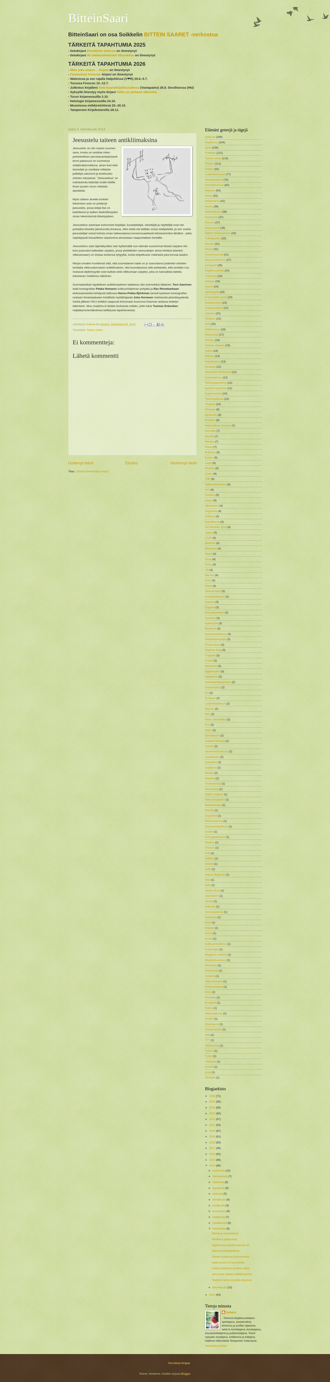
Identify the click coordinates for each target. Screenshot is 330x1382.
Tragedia (210, 655)
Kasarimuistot (213, 302)
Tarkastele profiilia (216, 1345)
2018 (212, 1142)
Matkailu (210, 190)
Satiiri (208, 730)
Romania (210, 997)
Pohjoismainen (214, 986)
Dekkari (209, 340)
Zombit (209, 1066)
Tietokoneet (212, 1045)
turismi (209, 286)
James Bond (212, 890)
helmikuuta (219, 1228)
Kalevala (210, 906)
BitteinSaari (98, 18)
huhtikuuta (219, 1217)
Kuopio (209, 457)
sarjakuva (211, 767)
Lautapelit (211, 265)
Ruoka (209, 1008)
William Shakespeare (217, 233)
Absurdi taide (213, 591)
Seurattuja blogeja (179, 1363)
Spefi (208, 147)
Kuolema (210, 618)
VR (207, 569)
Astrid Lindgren (214, 794)
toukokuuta (219, 1211)
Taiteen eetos (95, 330)
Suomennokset (214, 254)
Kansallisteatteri (214, 612)
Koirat (208, 933)
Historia (209, 356)
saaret (209, 500)
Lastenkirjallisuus (215, 703)
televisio (210, 778)
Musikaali (210, 628)
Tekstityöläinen (214, 179)
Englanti (210, 607)
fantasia (209, 281)
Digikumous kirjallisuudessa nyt (230, 1245)
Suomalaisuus (213, 377)
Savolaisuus (212, 735)
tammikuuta (219, 1287)
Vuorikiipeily (212, 756)
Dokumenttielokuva (216, 826)
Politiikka (210, 152)
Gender (209, 243)
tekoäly (209, 772)
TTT (207, 1040)
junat (208, 1072)
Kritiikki (209, 169)
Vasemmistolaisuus (216, 751)
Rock (208, 992)
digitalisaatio (212, 671)
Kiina (208, 922)
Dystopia (210, 366)
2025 (212, 1101)
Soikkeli (231, 1312)
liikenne (209, 575)
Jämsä (209, 901)
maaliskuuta (220, 1222)
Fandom (210, 494)
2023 (212, 1113)
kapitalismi (211, 676)
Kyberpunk (211, 623)
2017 (212, 1148)
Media (208, 195)
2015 (212, 1159)
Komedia (210, 430)
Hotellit (209, 863)
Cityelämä (211, 815)
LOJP (208, 537)
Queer (209, 473)
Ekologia (210, 409)
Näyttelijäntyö (213, 211)
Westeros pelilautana (224, 1239)
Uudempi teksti (80, 463)
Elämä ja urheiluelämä (225, 1233)
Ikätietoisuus (212, 329)
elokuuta (217, 1193)
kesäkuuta (218, 1205)
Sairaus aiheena (215, 345)
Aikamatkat (211, 789)
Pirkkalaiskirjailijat (215, 639)
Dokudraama (213, 687)
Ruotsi (209, 447)
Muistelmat (211, 970)
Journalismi (212, 895)
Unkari (209, 660)
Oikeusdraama (214, 981)
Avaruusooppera (215, 799)
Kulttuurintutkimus (215, 943)
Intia (207, 879)
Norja (208, 559)
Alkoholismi (212, 505)
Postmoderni (212, 644)
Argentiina (211, 511)
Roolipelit (210, 1002)
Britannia (210, 452)
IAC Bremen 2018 (215, 527)
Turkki (208, 1056)
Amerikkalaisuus (215, 596)
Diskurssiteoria (214, 821)
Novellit (209, 436)
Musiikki (210, 468)
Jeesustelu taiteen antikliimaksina (232, 1274)
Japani (209, 532)
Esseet (209, 831)
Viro (207, 489)
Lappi (208, 463)
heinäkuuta (219, 1199)
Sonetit (209, 1018)
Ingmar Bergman (215, 874)
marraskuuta (220, 1176)
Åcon (208, 580)
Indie (208, 869)
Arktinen (210, 516)
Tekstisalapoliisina (216, 382)
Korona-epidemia (215, 259)
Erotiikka (210, 420)
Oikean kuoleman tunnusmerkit (230, 1256)
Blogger (185, 1373)
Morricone (211, 965)
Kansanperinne (214, 911)
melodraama (212, 361)
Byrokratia (211, 414)
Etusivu (131, 463)
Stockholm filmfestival (218, 372)
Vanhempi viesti (183, 463)
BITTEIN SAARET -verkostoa (181, 34)
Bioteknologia (213, 805)
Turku (208, 564)
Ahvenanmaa (213, 783)
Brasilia (209, 810)
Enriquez (210, 698)
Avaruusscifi (212, 227)
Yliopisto (210, 404)
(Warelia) (137, 92)
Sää (207, 1034)
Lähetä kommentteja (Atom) (92, 471)
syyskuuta (218, 1188)
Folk (207, 853)
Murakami (211, 548)
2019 (212, 1136)
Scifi (207, 323)
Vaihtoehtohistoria (215, 484)
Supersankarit (213, 393)
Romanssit (211, 217)
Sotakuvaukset (214, 307)
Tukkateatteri (213, 238)
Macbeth (210, 543)
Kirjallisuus (211, 142)
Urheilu (209, 746)
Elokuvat (210, 136)
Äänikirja (210, 1077)
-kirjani (89, 70)
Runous (209, 222)
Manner (209, 708)
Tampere (210, 318)
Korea (208, 938)
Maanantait (211, 334)
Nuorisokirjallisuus (216, 634)
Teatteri (209, 163)
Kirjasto (209, 927)
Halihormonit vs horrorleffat (228, 1262)
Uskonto (210, 313)
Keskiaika (211, 917)
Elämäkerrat (212, 521)
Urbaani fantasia (215, 740)
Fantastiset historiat (85, 74)
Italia (208, 885)
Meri (207, 714)
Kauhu (209, 206)
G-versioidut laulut (216, 297)
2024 (212, 1107)
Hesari (209, 249)
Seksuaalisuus (213, 1013)
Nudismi (210, 976)
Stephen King (213, 650)
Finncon (210, 847)
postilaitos (211, 762)
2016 (212, 1154)
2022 (212, 1119)
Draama (210, 601)
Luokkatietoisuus (215, 174)
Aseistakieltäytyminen (218, 682)
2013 (212, 1294)
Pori (207, 724)
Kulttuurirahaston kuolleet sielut (230, 1268)
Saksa (209, 350)
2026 (212, 1096)
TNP (207, 478)
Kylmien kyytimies (215, 388)
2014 (212, 1165)
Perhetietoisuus (214, 185)
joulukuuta (218, 1170)
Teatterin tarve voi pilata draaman (232, 1280)
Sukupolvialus (213, 1029)
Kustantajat (211, 949)
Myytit (208, 553)
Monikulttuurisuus (215, 960)
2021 (212, 1125)
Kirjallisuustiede (214, 270)
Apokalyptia (212, 292)
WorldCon (211, 665)
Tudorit (209, 1050)
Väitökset (210, 1061)
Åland (208, 585)
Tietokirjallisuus (214, 398)
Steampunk (212, 1024)
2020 (212, 1130)
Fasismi (209, 842)
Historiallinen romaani (218, 425)
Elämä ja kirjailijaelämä (225, 1250)
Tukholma (211, 276)
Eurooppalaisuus (215, 836)
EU (207, 692)
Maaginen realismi (216, 954)
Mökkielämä (212, 201)
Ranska (209, 441)
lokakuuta (218, 1182)
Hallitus (209, 858)
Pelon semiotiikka (215, 719)
